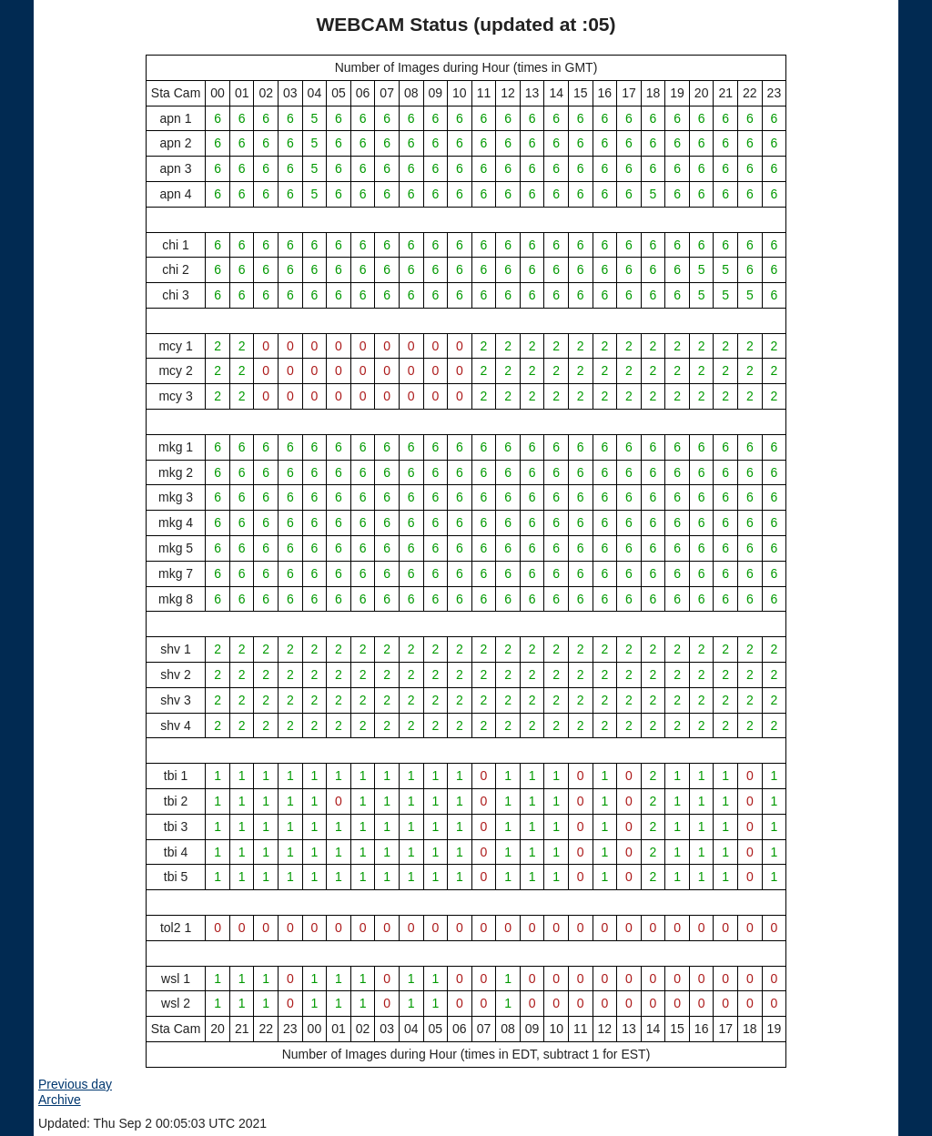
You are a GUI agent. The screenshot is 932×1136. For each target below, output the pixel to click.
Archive (59, 1099)
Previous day (75, 1084)
